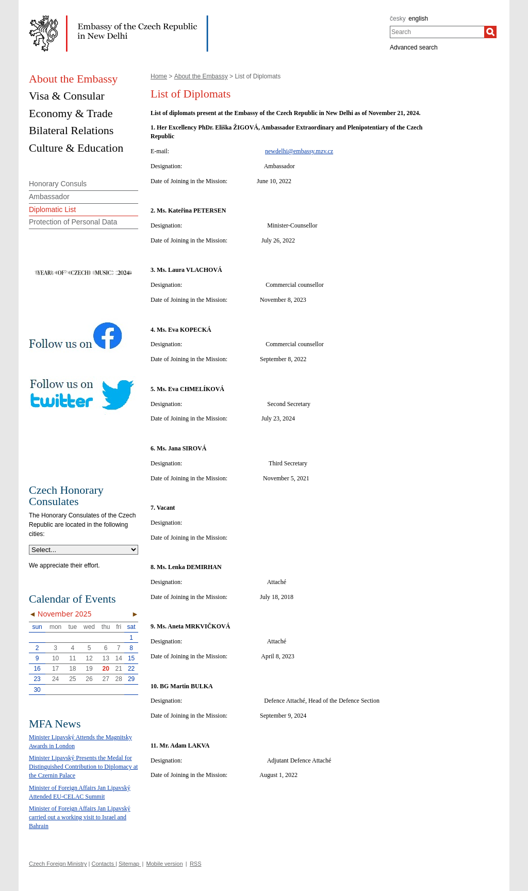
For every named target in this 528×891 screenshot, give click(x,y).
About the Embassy (201, 76)
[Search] (490, 32)
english (418, 18)
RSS (196, 864)
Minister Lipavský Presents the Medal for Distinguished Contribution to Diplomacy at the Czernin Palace (83, 766)
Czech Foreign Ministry (58, 864)
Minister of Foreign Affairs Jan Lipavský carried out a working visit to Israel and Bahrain (79, 817)
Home (159, 76)
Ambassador (49, 196)
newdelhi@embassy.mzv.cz (299, 151)
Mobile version (164, 864)
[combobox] (437, 32)
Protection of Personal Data (73, 222)
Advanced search (414, 47)
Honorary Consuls (58, 184)
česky (398, 18)
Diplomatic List (52, 209)
